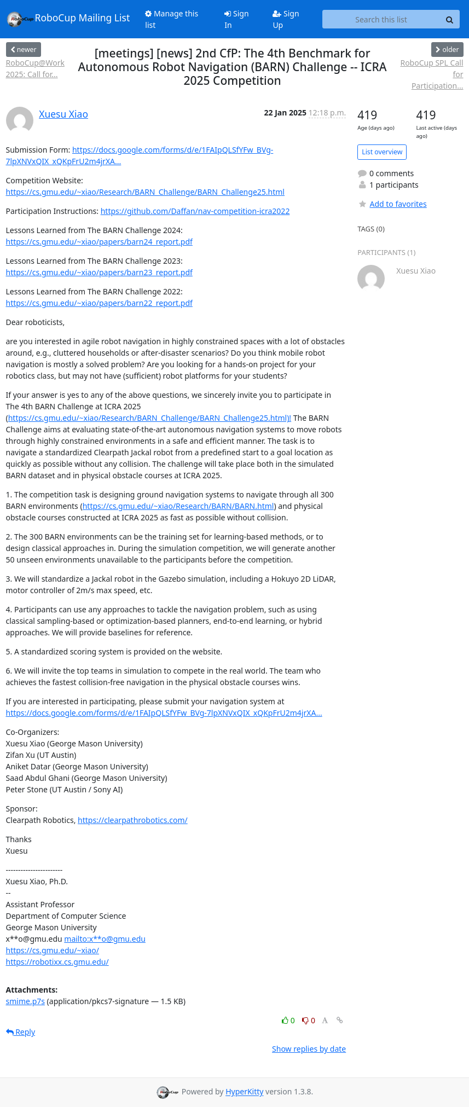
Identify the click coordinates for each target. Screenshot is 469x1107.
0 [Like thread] (289, 1020)
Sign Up (286, 19)
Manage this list (171, 19)
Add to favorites (391, 204)
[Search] (450, 19)
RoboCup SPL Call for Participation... (431, 74)
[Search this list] (381, 19)
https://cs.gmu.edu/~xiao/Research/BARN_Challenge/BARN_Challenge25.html (145, 192)
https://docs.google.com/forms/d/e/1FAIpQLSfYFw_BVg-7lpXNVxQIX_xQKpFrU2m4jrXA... (164, 713)
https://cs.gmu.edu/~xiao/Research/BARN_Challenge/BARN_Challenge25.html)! (149, 418)
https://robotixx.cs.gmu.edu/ (57, 962)
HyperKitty (244, 1092)
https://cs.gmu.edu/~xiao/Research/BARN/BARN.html (178, 506)
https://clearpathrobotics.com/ (133, 820)
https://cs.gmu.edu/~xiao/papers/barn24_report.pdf (99, 241)
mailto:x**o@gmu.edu (105, 939)
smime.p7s (25, 1001)
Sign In (236, 19)
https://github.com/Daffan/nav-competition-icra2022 (195, 211)
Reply (21, 1032)
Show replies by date (309, 1049)
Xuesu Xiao (63, 113)
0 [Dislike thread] (308, 1020)
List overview (382, 152)
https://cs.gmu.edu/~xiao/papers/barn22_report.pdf (99, 303)
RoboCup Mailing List (68, 19)
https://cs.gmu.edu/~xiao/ (52, 950)
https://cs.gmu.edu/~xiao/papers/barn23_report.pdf (99, 272)
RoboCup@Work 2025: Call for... (35, 68)
